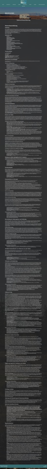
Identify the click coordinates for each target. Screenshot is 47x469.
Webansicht (44, 466)
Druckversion (3, 465)
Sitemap (6, 465)
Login (45, 465)
